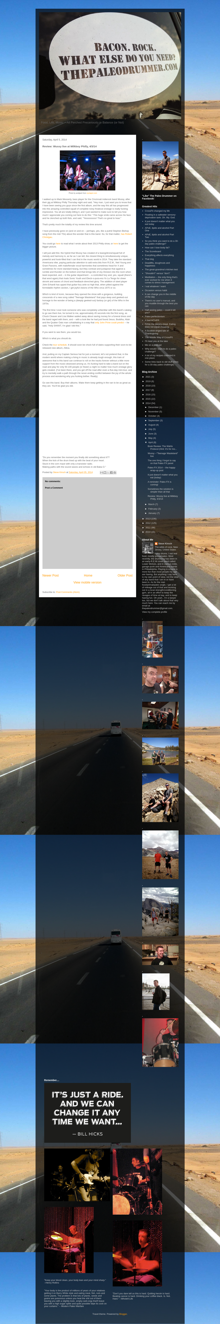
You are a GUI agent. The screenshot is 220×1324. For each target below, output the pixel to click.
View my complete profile (154, 612)
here (58, 243)
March (151, 504)
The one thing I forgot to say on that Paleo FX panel (162, 462)
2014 (148, 403)
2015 (148, 399)
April (150, 442)
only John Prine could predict (109, 322)
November (153, 411)
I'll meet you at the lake (156, 341)
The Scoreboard (153, 251)
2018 (148, 385)
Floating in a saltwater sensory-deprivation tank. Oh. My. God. (160, 216)
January (152, 513)
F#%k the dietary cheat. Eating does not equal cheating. (160, 325)
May (150, 438)
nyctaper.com (92, 193)
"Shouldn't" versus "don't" (157, 273)
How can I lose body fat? (157, 247)
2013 (148, 518)
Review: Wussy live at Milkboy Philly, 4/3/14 (163, 497)
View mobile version (87, 582)
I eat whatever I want (155, 286)
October (152, 416)
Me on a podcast (153, 345)
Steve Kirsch (165, 543)
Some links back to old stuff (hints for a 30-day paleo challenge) (161, 363)
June (151, 433)
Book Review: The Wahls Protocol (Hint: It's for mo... (162, 447)
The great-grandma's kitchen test (161, 269)
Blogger (123, 1314)
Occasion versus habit (156, 290)
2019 (148, 381)
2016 (148, 394)
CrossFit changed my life (157, 211)
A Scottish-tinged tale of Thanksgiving (157, 332)
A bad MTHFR (152, 320)
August (152, 424)
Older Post (125, 575)
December (153, 407)
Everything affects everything (159, 255)
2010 (148, 532)
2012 (148, 523)
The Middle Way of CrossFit (159, 337)
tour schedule (60, 344)
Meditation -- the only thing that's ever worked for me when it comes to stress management (161, 280)
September (154, 420)
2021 (148, 376)
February (153, 508)
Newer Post (50, 575)
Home (88, 575)
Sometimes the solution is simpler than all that (160, 490)
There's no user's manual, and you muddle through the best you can (161, 303)
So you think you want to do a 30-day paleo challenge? (161, 242)
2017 (148, 390)
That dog (149, 259)
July (150, 429)
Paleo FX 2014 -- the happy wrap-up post (161, 469)
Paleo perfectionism (155, 316)
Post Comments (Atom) (68, 592)
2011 (148, 527)
